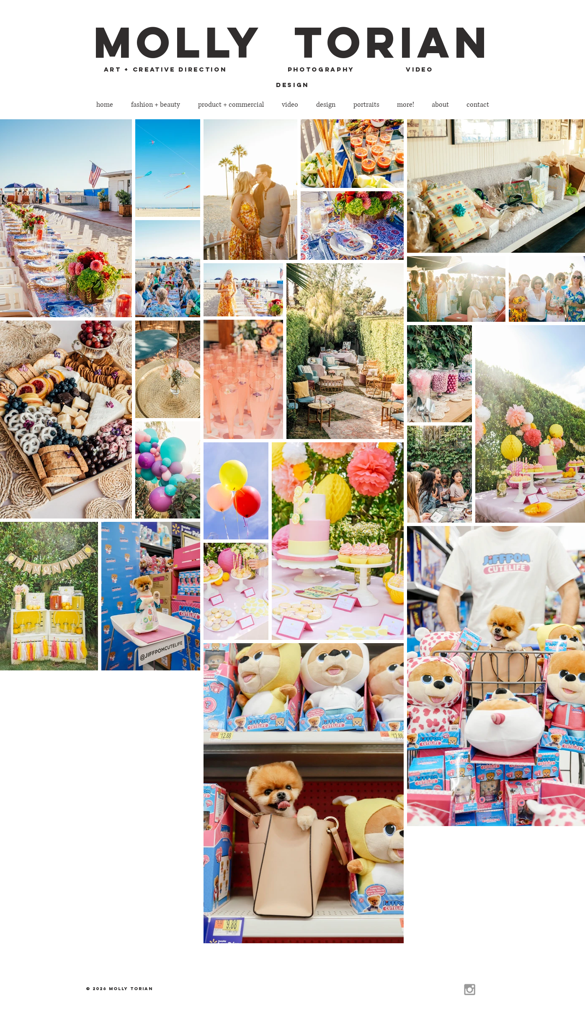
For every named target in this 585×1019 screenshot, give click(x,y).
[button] (155, 105)
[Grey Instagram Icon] (469, 989)
